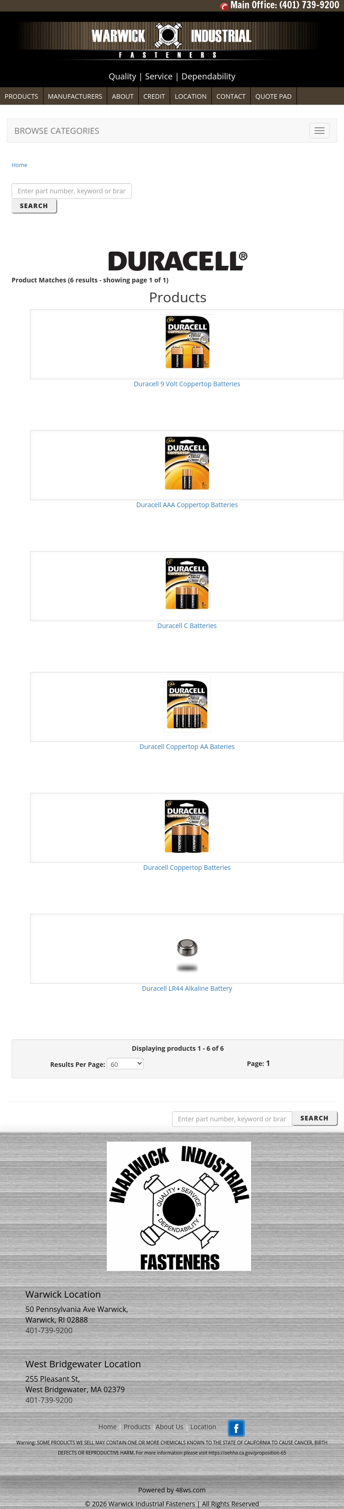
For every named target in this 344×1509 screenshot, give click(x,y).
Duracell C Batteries (186, 625)
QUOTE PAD (273, 96)
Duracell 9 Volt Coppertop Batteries (187, 383)
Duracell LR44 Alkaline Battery (187, 988)
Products (136, 1427)
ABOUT (123, 96)
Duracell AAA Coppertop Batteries (187, 504)
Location (203, 1427)
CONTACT (231, 96)
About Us (170, 1427)
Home (19, 165)
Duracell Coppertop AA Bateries (187, 746)
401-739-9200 (49, 1330)
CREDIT (154, 96)
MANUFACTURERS (75, 96)
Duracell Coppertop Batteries (187, 867)
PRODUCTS (21, 96)
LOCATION (191, 96)
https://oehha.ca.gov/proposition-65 (247, 1452)
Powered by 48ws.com (172, 1489)
